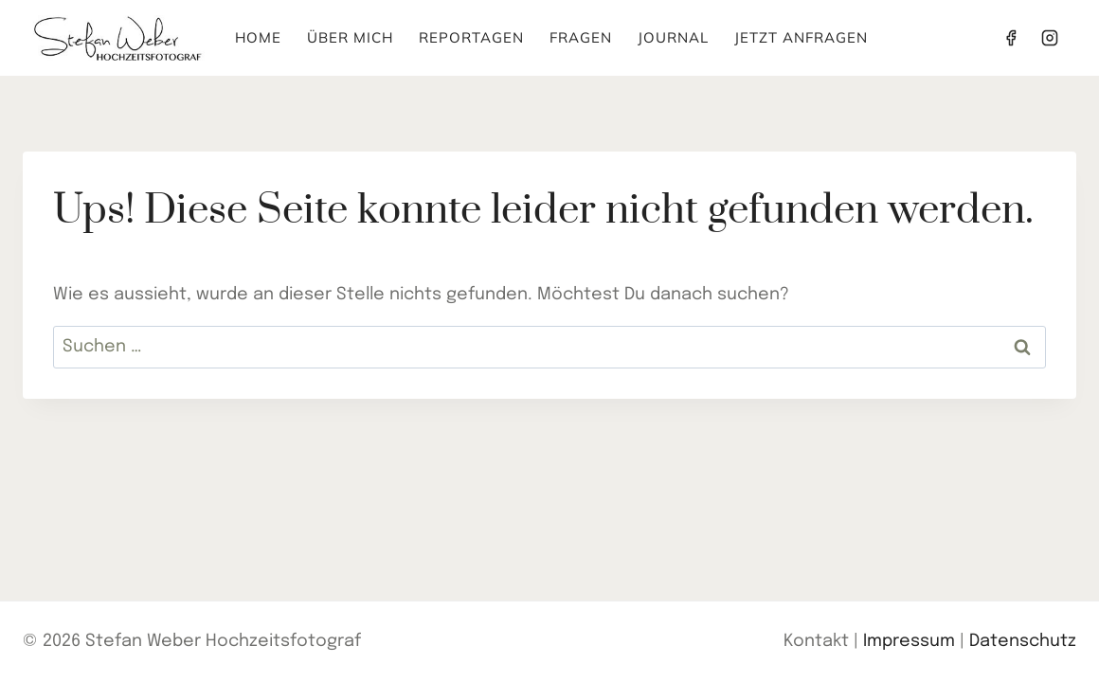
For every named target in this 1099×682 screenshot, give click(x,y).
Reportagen (471, 37)
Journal (673, 37)
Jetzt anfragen (801, 37)
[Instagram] (1050, 38)
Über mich (350, 37)
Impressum (909, 641)
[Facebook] (1011, 38)
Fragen (581, 37)
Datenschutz (1022, 641)
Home (258, 37)
